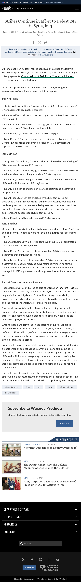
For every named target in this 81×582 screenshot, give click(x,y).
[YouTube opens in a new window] (58, 560)
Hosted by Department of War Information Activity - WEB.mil (40, 579)
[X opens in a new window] (23, 560)
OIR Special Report (67, 387)
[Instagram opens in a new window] (40, 560)
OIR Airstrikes (10, 393)
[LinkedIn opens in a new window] (49, 560)
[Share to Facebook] (34, 43)
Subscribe (64, 423)
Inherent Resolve (11, 387)
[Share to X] (40, 43)
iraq (28, 387)
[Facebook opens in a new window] (32, 560)
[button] (77, 8)
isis (39, 387)
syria (50, 387)
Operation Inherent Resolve (62, 287)
